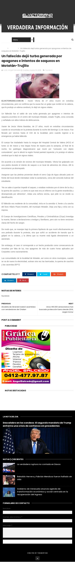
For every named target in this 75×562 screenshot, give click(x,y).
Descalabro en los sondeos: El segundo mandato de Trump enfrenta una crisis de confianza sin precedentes (37, 424)
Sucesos (13, 48)
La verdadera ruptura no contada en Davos (39, 464)
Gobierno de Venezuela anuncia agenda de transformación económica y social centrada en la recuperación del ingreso (42, 492)
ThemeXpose (42, 553)
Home (3, 40)
